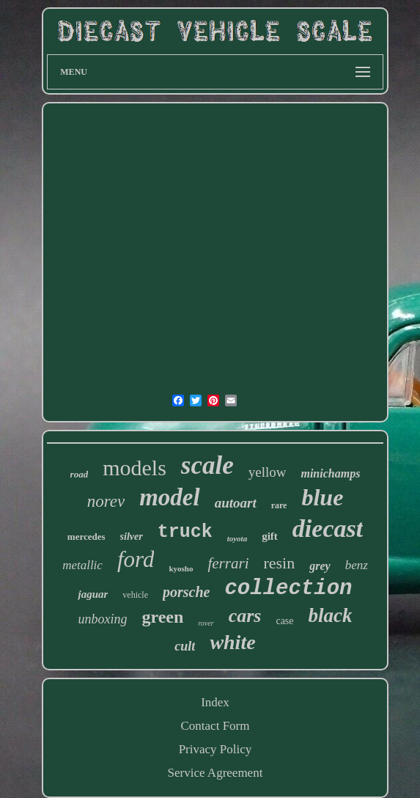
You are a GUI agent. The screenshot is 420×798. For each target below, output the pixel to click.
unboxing (102, 619)
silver (131, 536)
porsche (186, 592)
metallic (82, 565)
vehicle (135, 595)
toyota (237, 538)
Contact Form (215, 726)
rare (279, 505)
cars (245, 615)
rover (205, 623)
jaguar (93, 594)
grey (319, 566)
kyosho (181, 568)
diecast (327, 528)
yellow (267, 472)
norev (106, 501)
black (331, 615)
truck (185, 532)
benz (356, 565)
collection (288, 588)
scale (207, 465)
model (169, 497)
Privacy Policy (215, 749)
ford (136, 559)
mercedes (86, 536)
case (284, 620)
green (162, 616)
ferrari (227, 563)
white (232, 642)
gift (270, 536)
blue (322, 497)
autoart (236, 502)
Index (215, 702)
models (134, 467)
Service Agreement (215, 773)
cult (184, 646)
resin (279, 563)
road (79, 474)
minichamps (330, 473)
